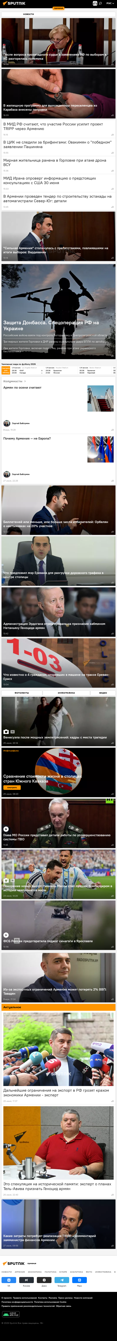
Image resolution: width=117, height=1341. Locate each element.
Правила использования (25, 1297)
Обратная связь (63, 1306)
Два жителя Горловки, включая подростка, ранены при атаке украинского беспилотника (49, 349)
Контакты (42, 1297)
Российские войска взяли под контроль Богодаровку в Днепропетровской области (55, 335)
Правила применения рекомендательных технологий (28, 1306)
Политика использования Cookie (50, 1302)
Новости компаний (83, 1297)
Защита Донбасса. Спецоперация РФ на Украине (51, 325)
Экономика (35, 1271)
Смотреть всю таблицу (6, 370)
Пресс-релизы (65, 1297)
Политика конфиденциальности (17, 1302)
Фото (89, 1271)
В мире (63, 1271)
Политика (50, 1271)
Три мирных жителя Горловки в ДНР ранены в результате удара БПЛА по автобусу (55, 341)
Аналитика (76, 1271)
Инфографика (103, 1271)
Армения (20, 1271)
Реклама (53, 1297)
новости (7, 1271)
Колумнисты (15, 381)
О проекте (7, 1297)
